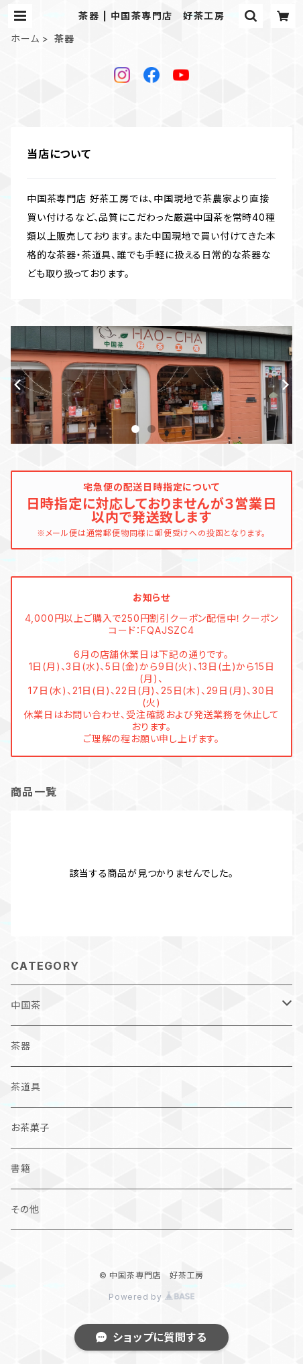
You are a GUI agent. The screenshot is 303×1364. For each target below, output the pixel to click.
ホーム (25, 38)
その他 (25, 1209)
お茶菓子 (30, 1127)
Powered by (151, 1297)
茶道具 (25, 1086)
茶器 (21, 1045)
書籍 (21, 1168)
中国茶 (25, 1005)
